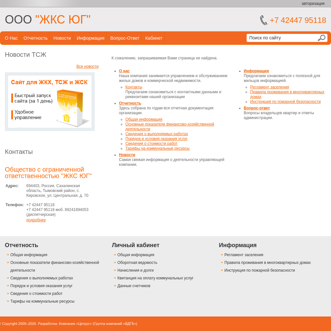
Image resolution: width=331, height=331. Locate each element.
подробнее (36, 220)
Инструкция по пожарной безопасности (285, 101)
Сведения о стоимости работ (151, 143)
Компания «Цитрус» (75, 324)
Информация (90, 38)
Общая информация (143, 119)
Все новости (88, 66)
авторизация (313, 3)
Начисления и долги (135, 270)
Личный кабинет (135, 245)
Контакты (19, 151)
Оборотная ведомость (137, 262)
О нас (11, 38)
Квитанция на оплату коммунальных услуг (155, 278)
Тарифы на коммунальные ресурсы (157, 148)
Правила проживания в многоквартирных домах (267, 262)
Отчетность (36, 38)
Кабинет (153, 38)
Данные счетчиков (133, 286)
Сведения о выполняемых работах (156, 134)
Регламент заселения (269, 87)
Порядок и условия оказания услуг (156, 138)
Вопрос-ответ (124, 38)
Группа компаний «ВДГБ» (115, 324)
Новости (62, 38)
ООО (48, 19)
